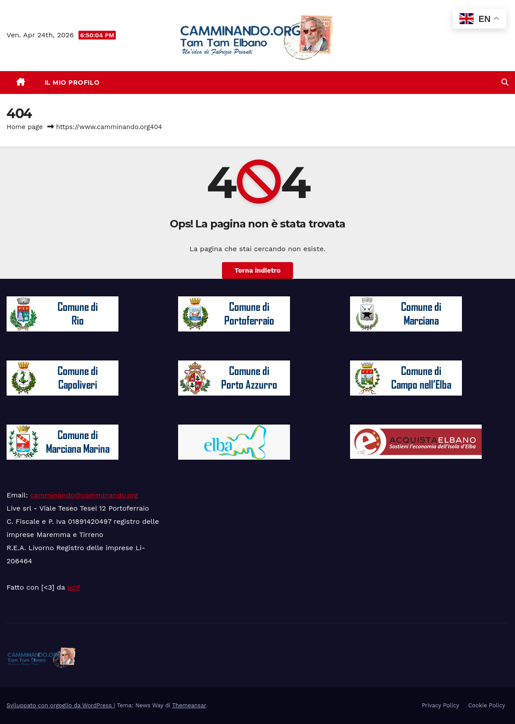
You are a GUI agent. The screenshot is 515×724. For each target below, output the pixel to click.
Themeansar (189, 705)
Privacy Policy (440, 705)
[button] (504, 82)
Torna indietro (257, 270)
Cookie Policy (486, 705)
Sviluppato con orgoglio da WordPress (60, 705)
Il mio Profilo (72, 82)
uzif (73, 587)
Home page (25, 127)
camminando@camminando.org (84, 495)
